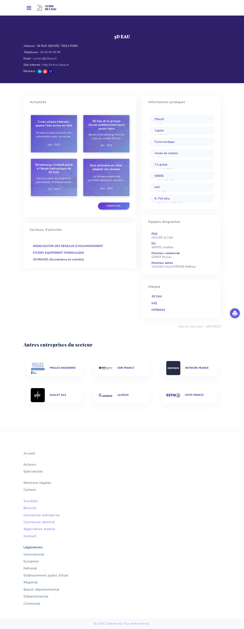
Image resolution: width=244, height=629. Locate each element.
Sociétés (30, 501)
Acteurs (29, 464)
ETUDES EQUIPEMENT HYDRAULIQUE (58, 253)
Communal (31, 603)
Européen (31, 561)
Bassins (30, 508)
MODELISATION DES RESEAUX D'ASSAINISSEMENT (68, 246)
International (33, 554)
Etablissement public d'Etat (45, 575)
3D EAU (156, 296)
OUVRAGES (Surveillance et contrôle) (58, 259)
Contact (29, 490)
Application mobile (39, 529)
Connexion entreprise (41, 515)
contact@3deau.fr (45, 58)
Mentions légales (37, 483)
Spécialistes (33, 471)
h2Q (154, 303)
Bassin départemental (41, 589)
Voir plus (114, 205)
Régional (30, 582)
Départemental (35, 596)
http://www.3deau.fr (55, 65)
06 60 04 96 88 (50, 52)
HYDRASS (158, 310)
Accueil (29, 453)
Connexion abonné (39, 522)
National (30, 568)
